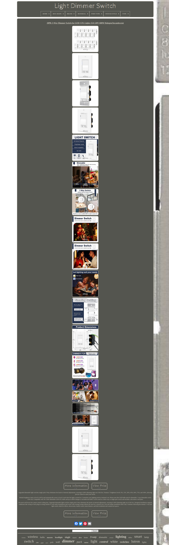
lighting (121, 536)
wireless (33, 536)
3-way (93, 537)
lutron (135, 541)
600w (130, 537)
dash (47, 542)
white (114, 541)
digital (75, 537)
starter (86, 542)
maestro (50, 537)
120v (37, 542)
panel (42, 542)
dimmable (103, 537)
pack (79, 541)
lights (144, 542)
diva (80, 537)
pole (51, 542)
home (86, 537)
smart (138, 536)
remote (111, 537)
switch (29, 541)
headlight (59, 537)
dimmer (68, 541)
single (67, 537)
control (103, 541)
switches (124, 542)
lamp (146, 537)
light (94, 541)
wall (58, 542)
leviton (23, 537)
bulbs (42, 537)
